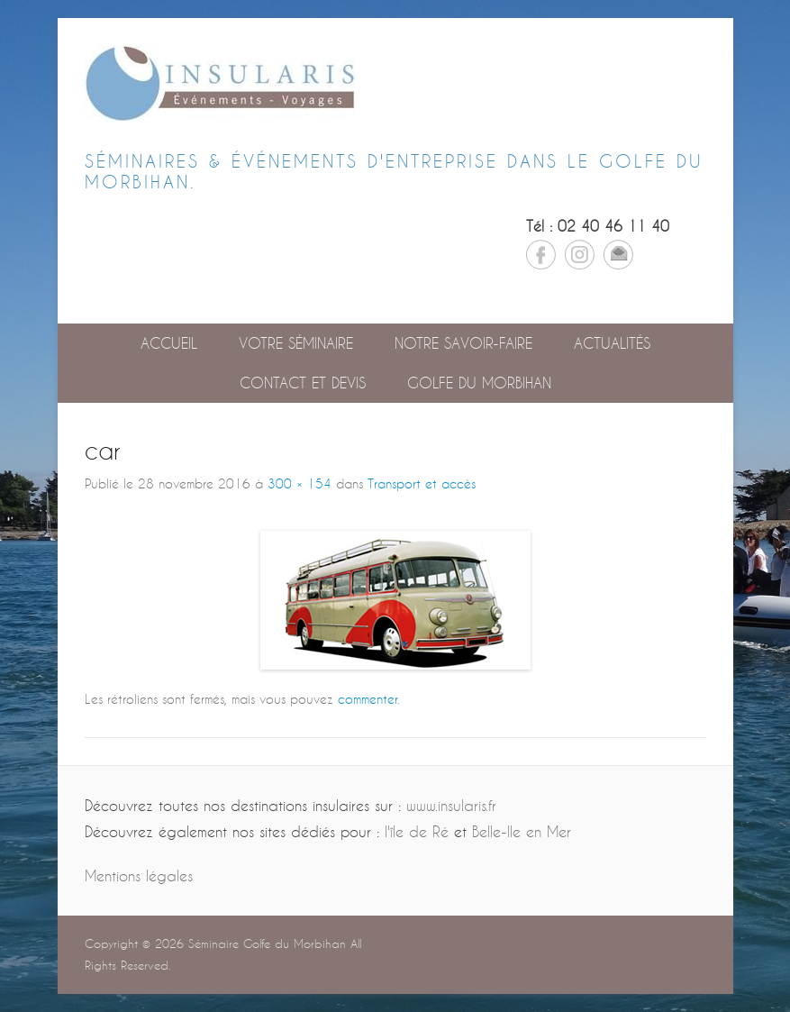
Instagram (580, 254)
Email (618, 254)
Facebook (541, 254)
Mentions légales (139, 875)
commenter (367, 699)
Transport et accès (422, 483)
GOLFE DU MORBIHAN (479, 382)
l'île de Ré (417, 831)
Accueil (169, 342)
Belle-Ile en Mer (521, 831)
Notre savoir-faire (463, 342)
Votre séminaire (296, 342)
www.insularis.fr (451, 805)
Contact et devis (303, 382)
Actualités (612, 342)
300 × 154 (299, 483)
